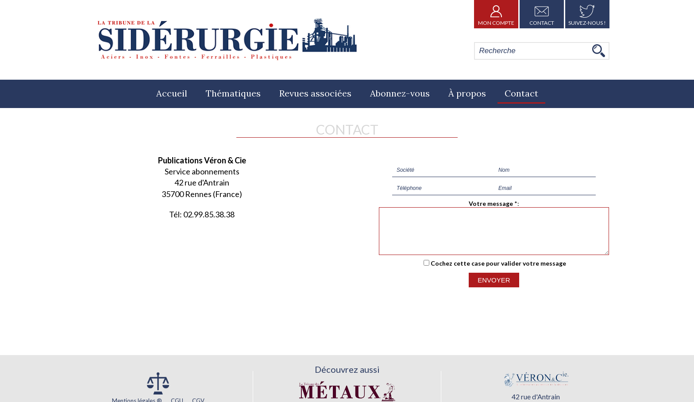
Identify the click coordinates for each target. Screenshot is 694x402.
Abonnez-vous (400, 93)
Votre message (491, 203)
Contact (541, 14)
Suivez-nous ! (587, 14)
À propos (467, 93)
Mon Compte (496, 14)
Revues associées (315, 93)
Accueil (171, 93)
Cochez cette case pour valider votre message (498, 271)
